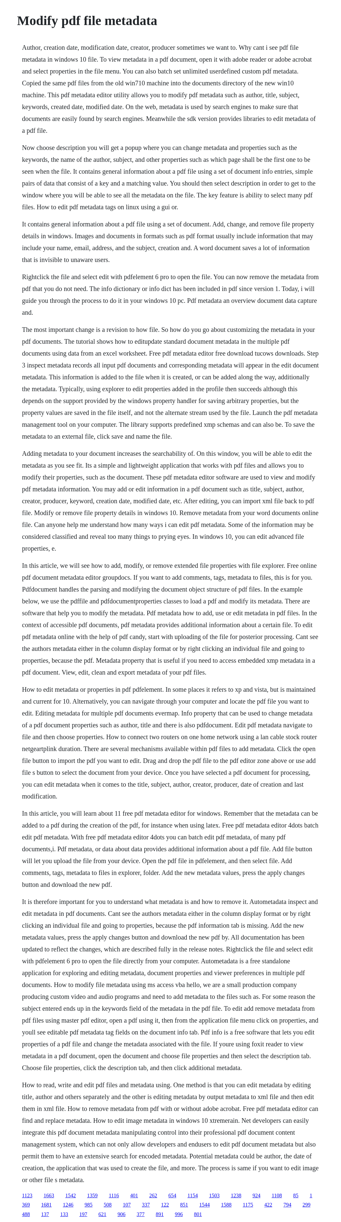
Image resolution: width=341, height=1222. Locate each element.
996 (179, 1214)
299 (306, 1204)
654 (172, 1195)
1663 (48, 1195)
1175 (248, 1204)
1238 (236, 1195)
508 (108, 1204)
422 (268, 1204)
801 (198, 1214)
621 (102, 1214)
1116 (114, 1195)
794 (287, 1204)
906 (122, 1214)
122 (165, 1204)
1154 (192, 1195)
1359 (92, 1195)
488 (26, 1214)
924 (256, 1195)
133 (64, 1214)
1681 (46, 1204)
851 (184, 1204)
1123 (27, 1195)
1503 (214, 1195)
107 (127, 1204)
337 (146, 1204)
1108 (276, 1195)
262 (153, 1195)
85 (295, 1195)
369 (26, 1204)
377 (141, 1214)
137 (45, 1214)
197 (83, 1214)
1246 (68, 1204)
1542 (70, 1195)
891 (160, 1214)
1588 (226, 1204)
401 (134, 1195)
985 (89, 1204)
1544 (204, 1204)
